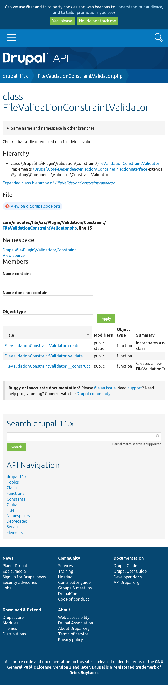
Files (11, 510)
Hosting (65, 577)
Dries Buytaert (83, 672)
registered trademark (134, 667)
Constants (16, 499)
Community (69, 558)
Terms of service (73, 634)
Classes (13, 487)
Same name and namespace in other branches (53, 128)
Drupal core (13, 617)
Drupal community (93, 393)
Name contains (17, 273)
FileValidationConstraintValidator (128, 163)
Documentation (129, 558)
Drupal (98, 667)
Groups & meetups (75, 588)
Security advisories (20, 582)
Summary (145, 335)
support (135, 388)
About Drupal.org (74, 628)
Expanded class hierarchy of (58, 183)
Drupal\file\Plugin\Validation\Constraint (39, 250)
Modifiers (103, 335)
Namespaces (18, 515)
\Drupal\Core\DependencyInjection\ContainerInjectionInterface (90, 169)
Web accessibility (73, 617)
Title (47, 335)
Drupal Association (75, 623)
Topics (13, 482)
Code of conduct (73, 599)
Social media (14, 571)
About (64, 609)
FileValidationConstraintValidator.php (80, 76)
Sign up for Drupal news (24, 577)
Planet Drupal (15, 565)
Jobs (7, 588)
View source (14, 255)
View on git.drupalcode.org (35, 206)
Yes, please (62, 21)
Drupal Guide (125, 565)
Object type (14, 311)
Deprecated (17, 521)
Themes (10, 628)
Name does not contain (25, 292)
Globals (13, 504)
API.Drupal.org (126, 582)
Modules (10, 623)
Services (14, 526)
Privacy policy (70, 639)
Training (65, 571)
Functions (15, 493)
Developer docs (128, 577)
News (8, 558)
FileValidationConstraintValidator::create (42, 345)
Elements (15, 532)
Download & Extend (22, 609)
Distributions (14, 634)
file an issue (105, 388)
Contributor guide (74, 582)
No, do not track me (97, 21)
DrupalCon (67, 593)
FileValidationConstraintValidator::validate (44, 356)
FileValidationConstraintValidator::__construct (47, 366)
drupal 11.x (15, 76)
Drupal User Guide (130, 571)
